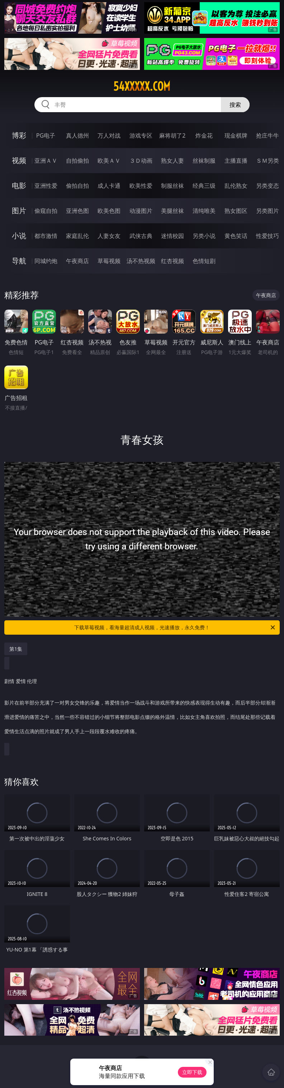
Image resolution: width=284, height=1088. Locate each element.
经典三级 (204, 186)
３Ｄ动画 (140, 160)
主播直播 (235, 160)
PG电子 (45, 135)
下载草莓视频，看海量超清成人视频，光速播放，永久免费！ (175, 627)
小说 (19, 235)
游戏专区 (140, 135)
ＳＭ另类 (267, 160)
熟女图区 (235, 211)
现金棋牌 (235, 135)
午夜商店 (77, 261)
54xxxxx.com (141, 86)
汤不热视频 (141, 261)
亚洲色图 (77, 211)
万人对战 (109, 135)
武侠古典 (140, 236)
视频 (19, 160)
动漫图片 (140, 211)
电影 (19, 185)
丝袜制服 (204, 160)
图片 (19, 210)
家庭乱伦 (77, 236)
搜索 (235, 105)
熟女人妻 (172, 160)
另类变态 (267, 186)
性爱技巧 (267, 236)
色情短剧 (204, 261)
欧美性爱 (140, 186)
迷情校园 (172, 236)
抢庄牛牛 (267, 135)
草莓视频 (109, 261)
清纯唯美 (204, 211)
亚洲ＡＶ (45, 160)
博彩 (19, 135)
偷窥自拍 (45, 211)
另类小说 (204, 236)
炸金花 (204, 135)
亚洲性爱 (45, 186)
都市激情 (45, 236)
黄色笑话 (235, 236)
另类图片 (267, 211)
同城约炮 (45, 261)
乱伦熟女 (235, 186)
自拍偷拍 (77, 160)
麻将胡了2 (172, 135)
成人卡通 (109, 186)
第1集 (15, 648)
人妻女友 (109, 236)
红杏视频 (172, 261)
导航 (19, 261)
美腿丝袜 (172, 211)
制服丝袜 (172, 186)
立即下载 (192, 1072)
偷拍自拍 (77, 186)
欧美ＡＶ (109, 160)
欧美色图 (109, 211)
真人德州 (77, 135)
